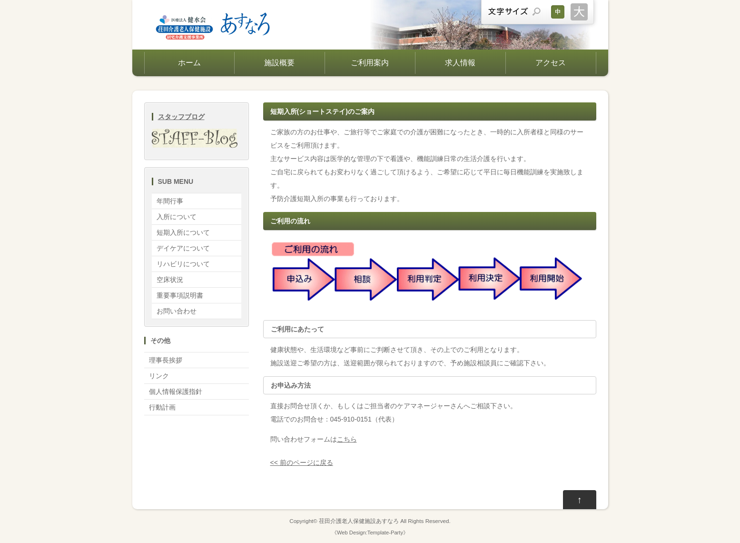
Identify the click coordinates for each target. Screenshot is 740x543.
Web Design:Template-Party (370, 532)
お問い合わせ (177, 311)
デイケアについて (183, 248)
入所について (177, 217)
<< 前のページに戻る (301, 462)
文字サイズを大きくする (579, 12)
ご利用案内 (370, 63)
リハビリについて (183, 264)
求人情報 (460, 63)
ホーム (189, 63)
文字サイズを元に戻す (557, 12)
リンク (159, 376)
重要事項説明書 (180, 295)
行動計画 (162, 407)
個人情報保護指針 (175, 391)
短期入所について (183, 232)
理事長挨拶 (165, 360)
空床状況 (170, 279)
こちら (347, 439)
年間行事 (170, 201)
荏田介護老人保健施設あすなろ (359, 521)
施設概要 (279, 63)
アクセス (550, 63)
